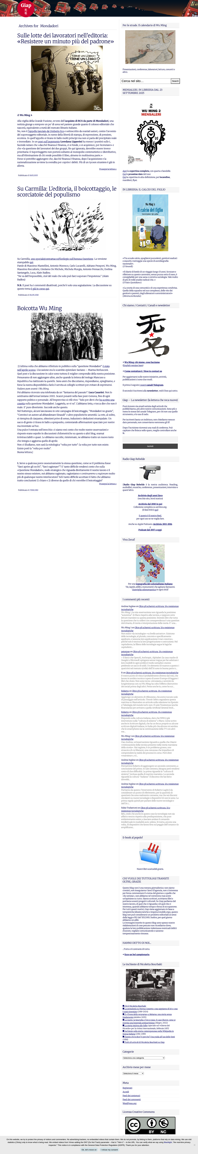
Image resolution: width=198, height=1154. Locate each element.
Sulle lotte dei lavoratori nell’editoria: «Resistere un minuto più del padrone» (65, 38)
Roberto (125, 691)
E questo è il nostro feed (150, 515)
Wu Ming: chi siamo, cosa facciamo (142, 362)
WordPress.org (130, 1103)
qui (31, 262)
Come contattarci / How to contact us (143, 371)
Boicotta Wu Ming (39, 308)
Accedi (126, 1091)
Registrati (127, 1088)
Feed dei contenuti (131, 1095)
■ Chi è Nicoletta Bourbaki (134, 1006)
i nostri (151, 385)
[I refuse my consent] (194, 1145)
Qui (124, 174)
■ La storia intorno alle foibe (135, 1025)
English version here (133, 365)
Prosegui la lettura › (108, 169)
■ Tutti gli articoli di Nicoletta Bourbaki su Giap (144, 1042)
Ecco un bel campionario (136, 954)
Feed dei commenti (132, 1099)
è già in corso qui (40, 288)
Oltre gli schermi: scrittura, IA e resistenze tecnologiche (152, 672)
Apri (125, 171)
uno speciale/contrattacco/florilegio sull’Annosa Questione (62, 258)
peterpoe (125, 651)
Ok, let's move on (89, 1150)
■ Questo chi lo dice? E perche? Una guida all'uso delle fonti (149, 1037)
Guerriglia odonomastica (144, 589)
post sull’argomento (49, 141)
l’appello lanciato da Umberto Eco (46, 131)
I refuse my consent (109, 1150)
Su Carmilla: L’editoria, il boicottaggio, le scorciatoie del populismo (66, 191)
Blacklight (168, 1142)
